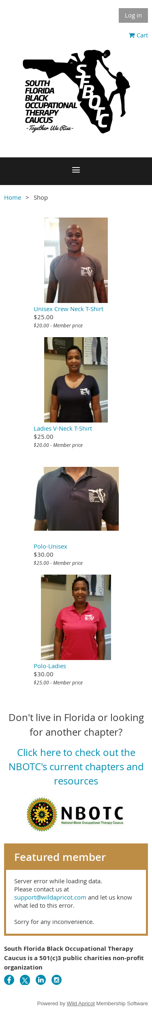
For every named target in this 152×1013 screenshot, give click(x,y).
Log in (133, 15)
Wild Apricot (81, 1003)
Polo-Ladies (50, 666)
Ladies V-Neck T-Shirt (63, 428)
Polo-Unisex (50, 546)
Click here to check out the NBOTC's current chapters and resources (76, 767)
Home (12, 197)
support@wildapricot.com (50, 897)
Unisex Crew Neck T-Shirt (68, 309)
